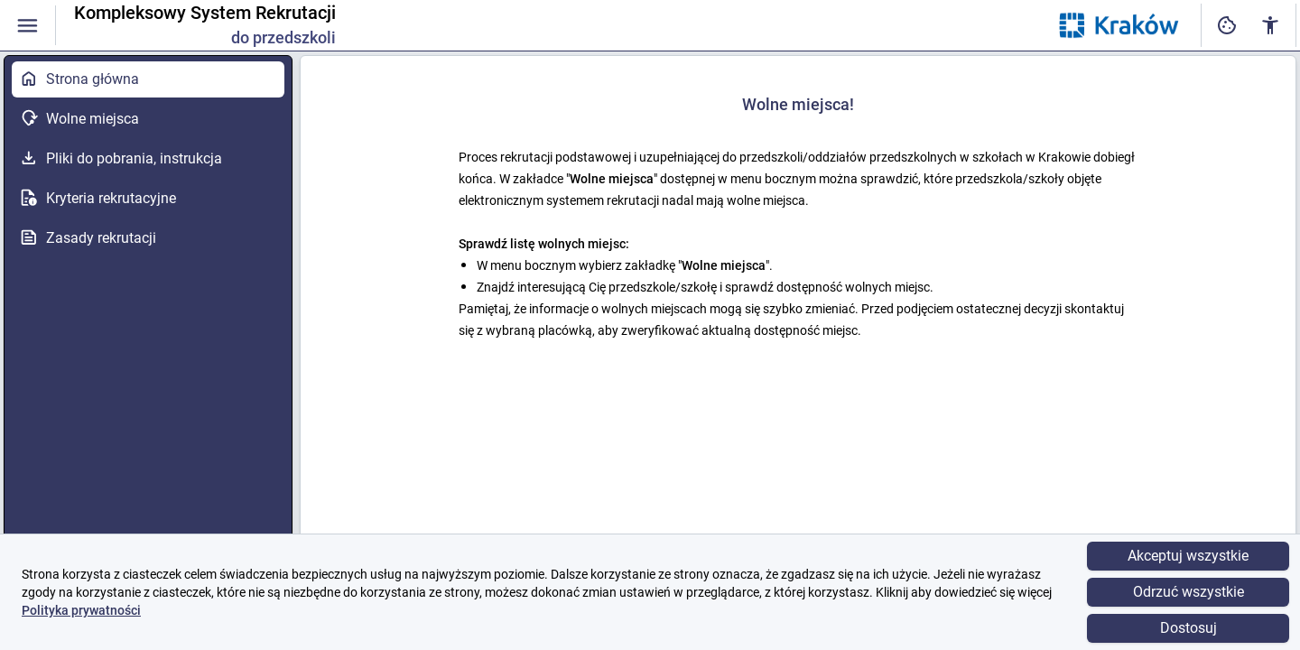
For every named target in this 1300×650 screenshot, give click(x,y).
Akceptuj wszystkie (1188, 555)
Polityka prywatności (81, 610)
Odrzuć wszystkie (1188, 591)
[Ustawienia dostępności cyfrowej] (1227, 26)
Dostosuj (1188, 627)
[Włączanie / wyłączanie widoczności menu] (27, 26)
